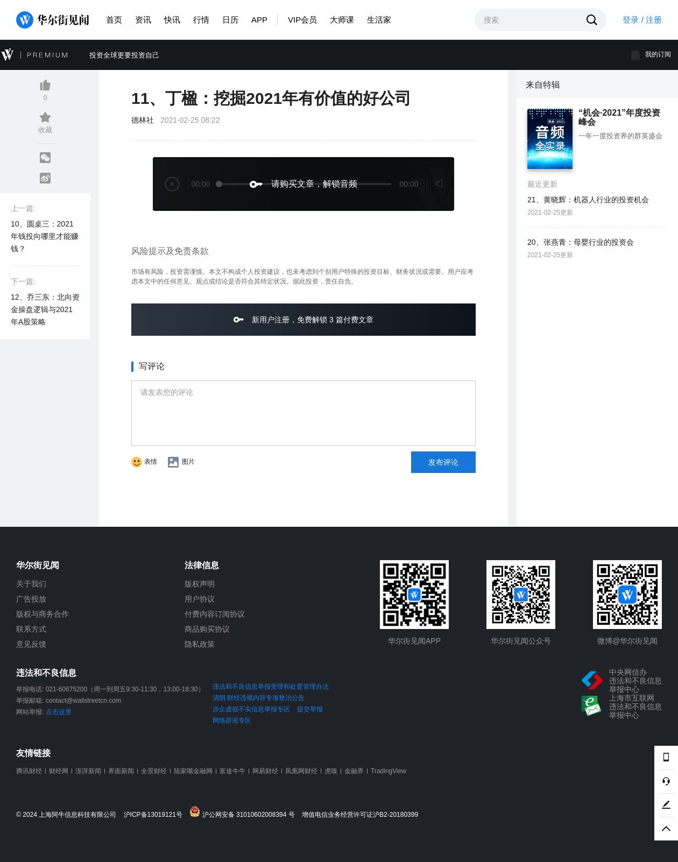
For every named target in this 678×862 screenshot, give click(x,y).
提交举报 (310, 709)
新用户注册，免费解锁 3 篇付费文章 (303, 319)
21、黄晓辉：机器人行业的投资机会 (588, 199)
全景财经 (154, 771)
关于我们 (31, 584)
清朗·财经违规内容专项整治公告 (259, 698)
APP (259, 19)
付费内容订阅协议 (215, 614)
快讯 (172, 19)
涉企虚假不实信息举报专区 (251, 709)
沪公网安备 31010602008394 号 (244, 812)
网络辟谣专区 (232, 720)
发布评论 (443, 462)
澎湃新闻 (88, 771)
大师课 (342, 19)
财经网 (58, 771)
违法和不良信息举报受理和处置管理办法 (271, 686)
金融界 (354, 771)
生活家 (379, 19)
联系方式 (31, 629)
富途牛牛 (232, 771)
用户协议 (200, 599)
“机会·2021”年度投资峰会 (619, 117)
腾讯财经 (29, 771)
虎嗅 (330, 771)
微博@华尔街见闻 (627, 641)
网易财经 (265, 771)
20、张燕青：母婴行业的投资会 (580, 242)
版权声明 (200, 584)
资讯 (143, 19)
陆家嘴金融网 (193, 771)
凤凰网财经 (301, 771)
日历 (230, 19)
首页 (114, 19)
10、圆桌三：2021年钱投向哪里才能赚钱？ (45, 236)
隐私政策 (200, 644)
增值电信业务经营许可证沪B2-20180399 (360, 814)
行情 (201, 19)
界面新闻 (121, 771)
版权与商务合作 (42, 614)
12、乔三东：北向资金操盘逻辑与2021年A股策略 (45, 309)
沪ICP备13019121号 (156, 814)
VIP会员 (302, 19)
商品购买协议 (207, 629)
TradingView (388, 771)
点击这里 (59, 712)
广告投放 (31, 599)
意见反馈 (31, 644)
